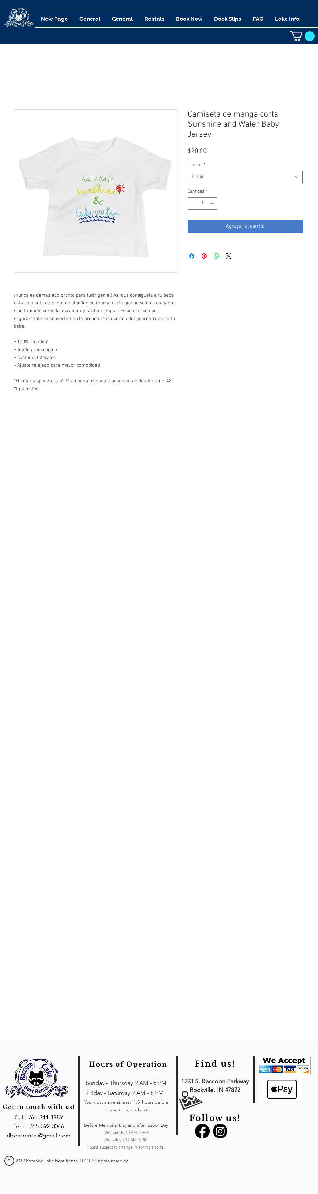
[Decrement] (193, 203)
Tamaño (196, 165)
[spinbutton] (202, 203)
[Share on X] (229, 256)
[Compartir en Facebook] (192, 256)
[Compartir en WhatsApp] (216, 256)
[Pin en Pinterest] (204, 256)
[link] (302, 36)
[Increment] (212, 203)
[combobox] (245, 177)
